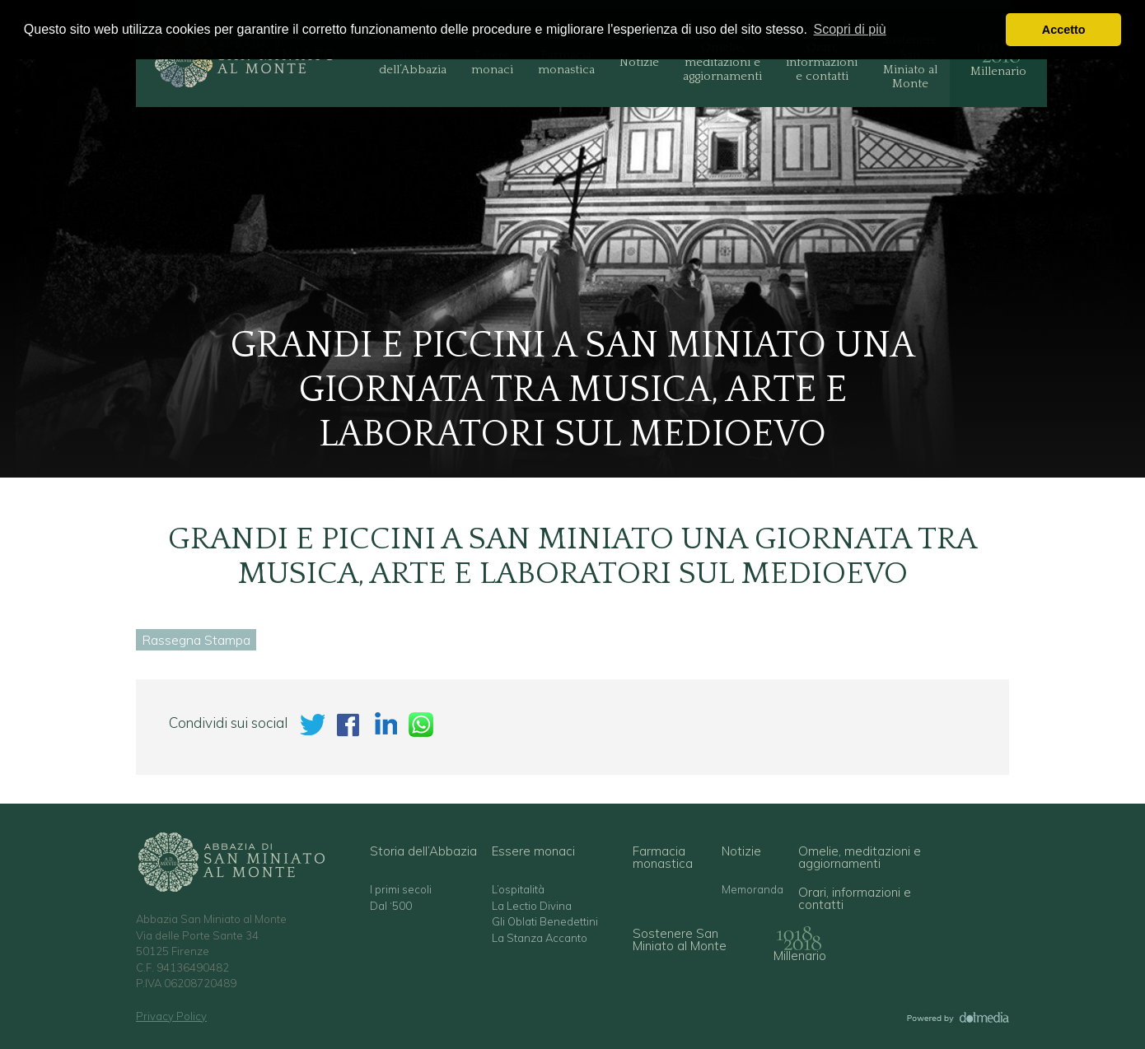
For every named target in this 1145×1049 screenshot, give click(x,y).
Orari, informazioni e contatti (822, 62)
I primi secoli (401, 889)
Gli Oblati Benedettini (545, 922)
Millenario (998, 71)
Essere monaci (492, 62)
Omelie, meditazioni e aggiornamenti (722, 62)
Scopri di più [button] (850, 29)
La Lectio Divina (532, 906)
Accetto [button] (1064, 29)
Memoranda (752, 889)
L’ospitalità (518, 889)
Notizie (639, 62)
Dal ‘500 (391, 906)
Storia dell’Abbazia (412, 62)
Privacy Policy (171, 1016)
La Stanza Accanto (539, 938)
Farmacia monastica (566, 62)
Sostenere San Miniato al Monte (909, 62)
